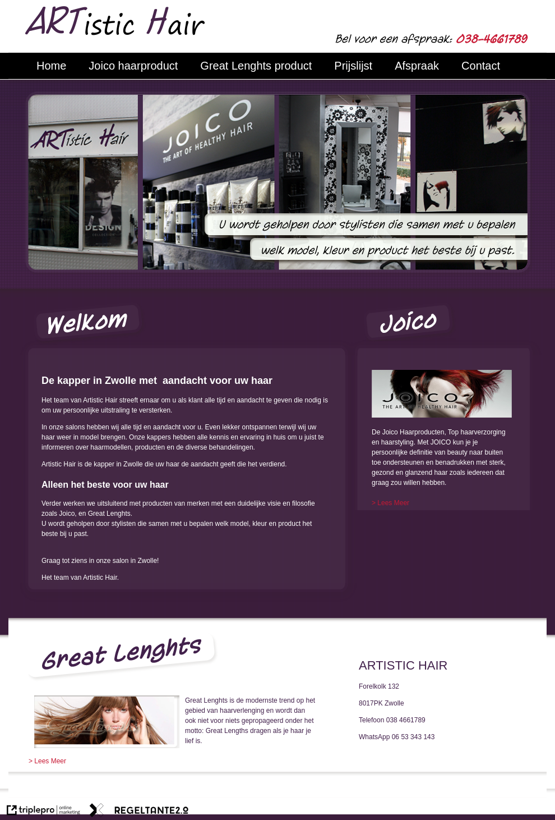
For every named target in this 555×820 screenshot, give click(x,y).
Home (51, 65)
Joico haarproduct (133, 65)
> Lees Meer (47, 761)
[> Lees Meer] (390, 503)
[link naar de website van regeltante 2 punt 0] (139, 811)
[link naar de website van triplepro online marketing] (43, 811)
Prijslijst (353, 65)
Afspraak (417, 65)
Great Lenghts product (256, 65)
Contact (480, 65)
